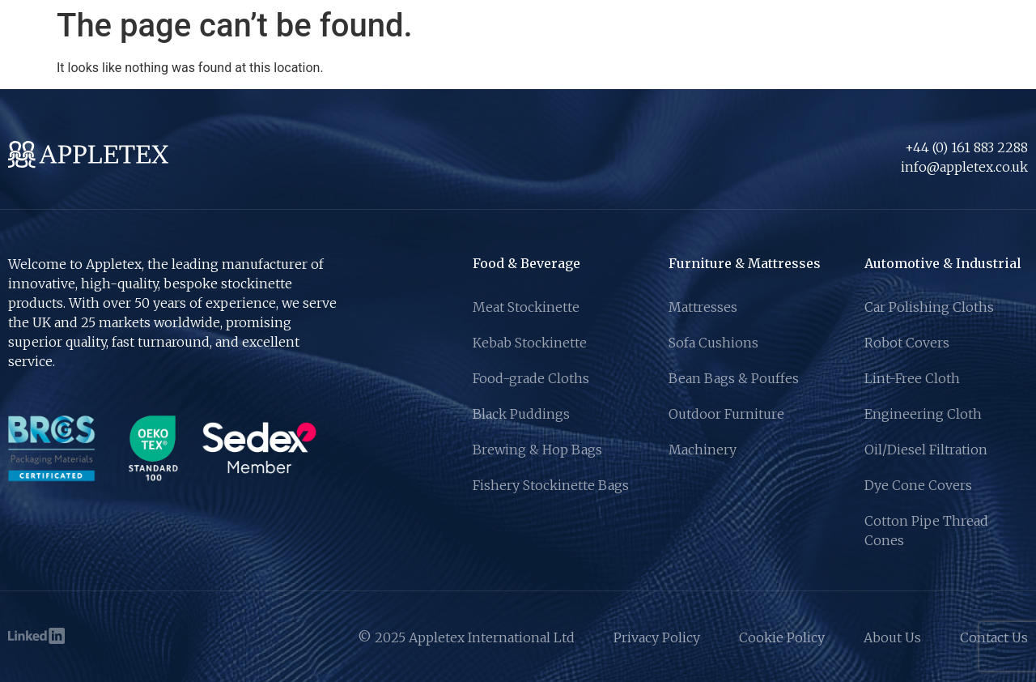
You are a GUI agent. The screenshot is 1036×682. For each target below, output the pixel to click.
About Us (892, 637)
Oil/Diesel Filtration (925, 449)
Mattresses (703, 307)
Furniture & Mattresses (745, 263)
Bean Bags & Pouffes (734, 378)
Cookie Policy (782, 637)
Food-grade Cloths (531, 378)
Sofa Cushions (713, 343)
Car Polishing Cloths (929, 307)
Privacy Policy (657, 637)
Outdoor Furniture (726, 414)
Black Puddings (521, 414)
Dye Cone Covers (918, 485)
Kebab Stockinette (530, 343)
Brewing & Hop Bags (537, 449)
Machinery (703, 449)
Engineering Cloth (923, 414)
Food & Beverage (526, 263)
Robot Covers (906, 343)
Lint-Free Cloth (912, 378)
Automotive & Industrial (942, 263)
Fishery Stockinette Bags (551, 485)
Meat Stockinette (526, 307)
